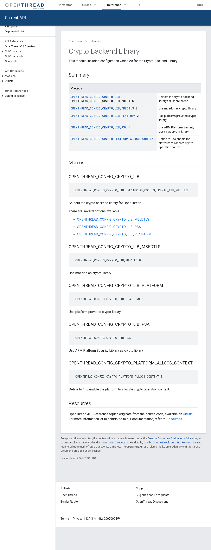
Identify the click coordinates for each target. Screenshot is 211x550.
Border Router (69, 501)
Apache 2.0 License (116, 442)
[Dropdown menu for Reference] (126, 5)
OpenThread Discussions (152, 501)
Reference (95, 41)
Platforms (65, 5)
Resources (174, 419)
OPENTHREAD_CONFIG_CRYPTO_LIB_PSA (98, 127)
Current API (15, 17)
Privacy (77, 518)
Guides (86, 5)
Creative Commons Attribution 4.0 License (172, 438)
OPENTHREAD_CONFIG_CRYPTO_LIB (95, 97)
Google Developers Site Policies (172, 442)
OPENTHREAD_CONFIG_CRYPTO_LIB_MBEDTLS (102, 108)
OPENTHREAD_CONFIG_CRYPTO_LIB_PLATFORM (102, 116)
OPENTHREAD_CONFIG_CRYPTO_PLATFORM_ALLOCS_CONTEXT (112, 139)
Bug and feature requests (152, 495)
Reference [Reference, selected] (114, 5)
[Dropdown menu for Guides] (96, 5)
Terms (64, 518)
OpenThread (76, 41)
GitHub (197, 5)
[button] (28, 51)
